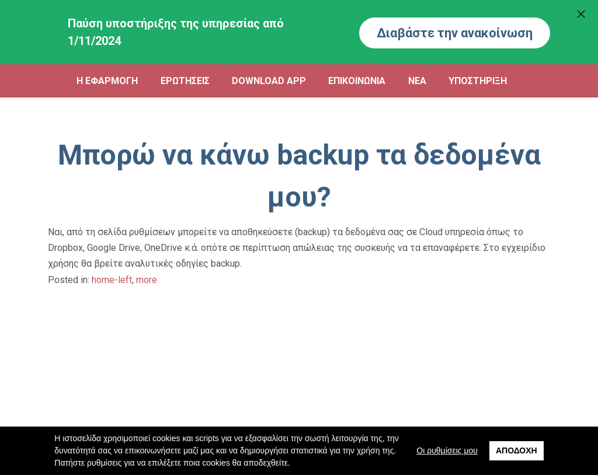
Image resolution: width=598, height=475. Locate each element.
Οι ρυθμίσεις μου (447, 450)
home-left (112, 279)
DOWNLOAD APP (269, 80)
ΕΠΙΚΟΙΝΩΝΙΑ (356, 80)
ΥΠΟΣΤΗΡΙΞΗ (477, 80)
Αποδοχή (516, 450)
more (146, 279)
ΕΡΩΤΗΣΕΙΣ (185, 80)
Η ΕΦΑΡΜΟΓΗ (107, 80)
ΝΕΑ (417, 80)
